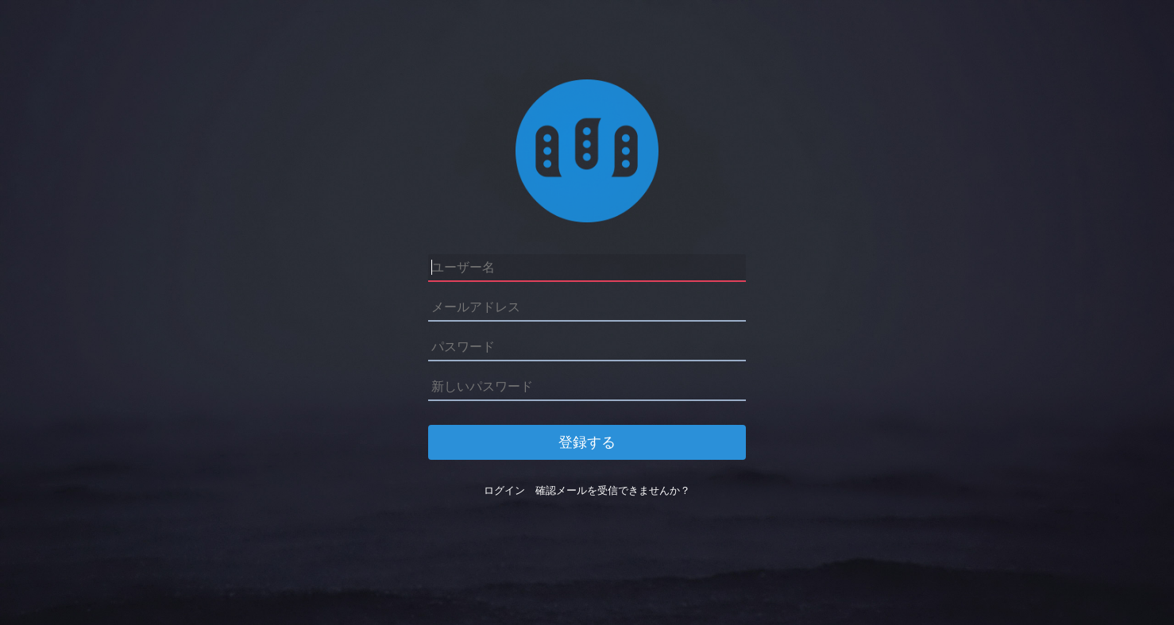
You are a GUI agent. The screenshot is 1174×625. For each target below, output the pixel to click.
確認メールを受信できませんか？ (612, 490)
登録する (587, 442)
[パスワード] (587, 347)
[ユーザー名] (587, 268)
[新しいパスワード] (587, 387)
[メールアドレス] (587, 308)
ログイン (504, 490)
